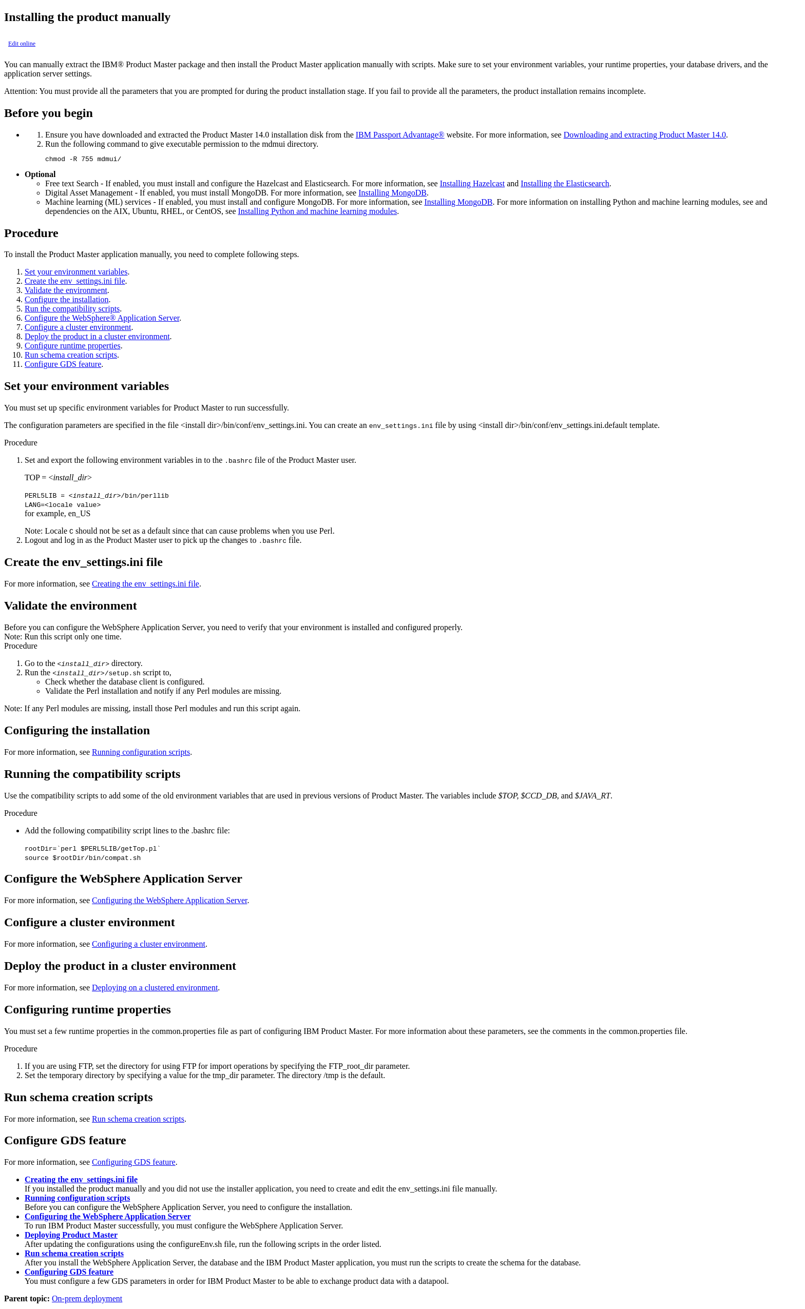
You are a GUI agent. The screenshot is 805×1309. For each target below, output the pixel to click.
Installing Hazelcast (472, 185)
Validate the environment (66, 291)
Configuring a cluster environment (148, 945)
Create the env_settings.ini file (75, 282)
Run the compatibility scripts (72, 310)
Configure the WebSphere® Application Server (102, 319)
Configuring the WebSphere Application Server (169, 901)
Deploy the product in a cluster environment (97, 338)
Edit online (21, 43)
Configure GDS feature (63, 365)
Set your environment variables (76, 273)
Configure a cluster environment (78, 328)
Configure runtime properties (73, 347)
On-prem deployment (87, 1300)
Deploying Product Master (71, 1236)
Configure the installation (67, 301)
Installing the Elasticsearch (565, 185)
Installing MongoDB (392, 194)
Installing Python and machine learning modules (317, 212)
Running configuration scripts (141, 753)
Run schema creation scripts (71, 356)
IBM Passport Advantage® (400, 134)
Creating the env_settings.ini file (145, 585)
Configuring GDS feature (134, 1163)
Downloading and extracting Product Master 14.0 (645, 134)
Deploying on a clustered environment (155, 989)
